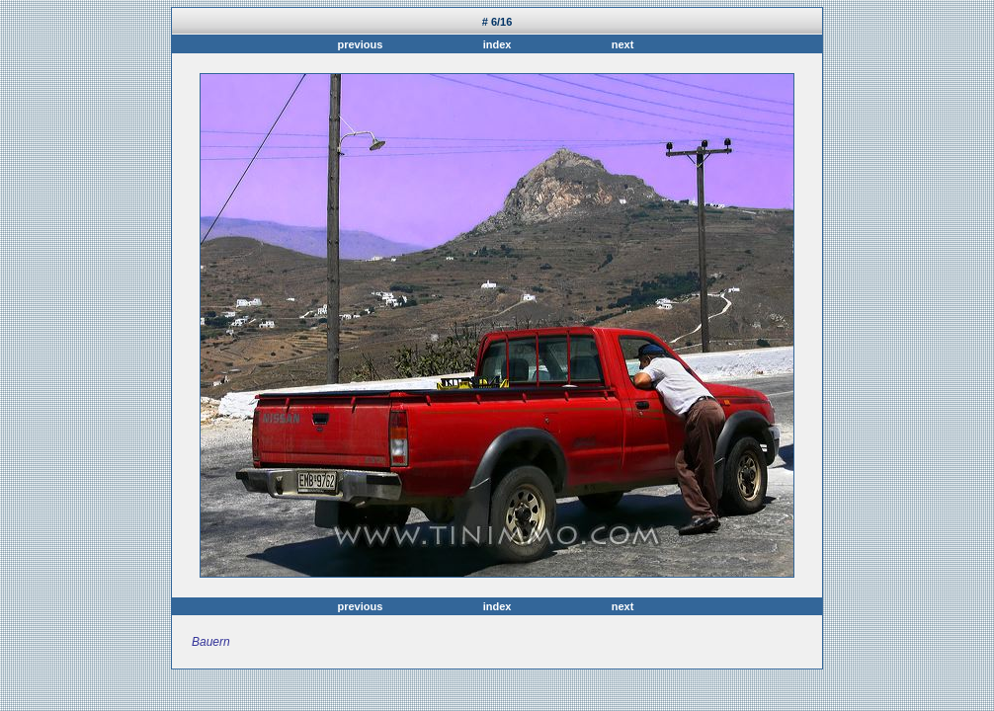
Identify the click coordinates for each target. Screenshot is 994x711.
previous (362, 44)
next (620, 44)
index (497, 44)
